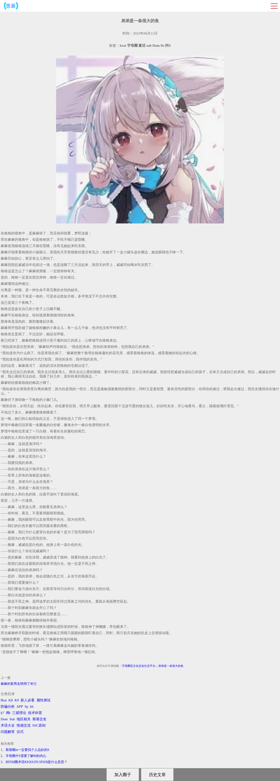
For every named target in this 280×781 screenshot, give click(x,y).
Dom (4, 719)
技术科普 (35, 713)
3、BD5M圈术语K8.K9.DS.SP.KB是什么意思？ (34, 762)
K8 (10, 700)
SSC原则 (39, 725)
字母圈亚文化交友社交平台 (138, 666)
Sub (12, 719)
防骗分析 (8, 706)
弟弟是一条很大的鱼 (170, 666)
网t (8, 713)
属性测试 (43, 700)
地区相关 (24, 719)
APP (20, 706)
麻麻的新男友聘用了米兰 (19, 684)
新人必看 (28, 700)
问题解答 (8, 732)
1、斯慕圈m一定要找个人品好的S (25, 750)
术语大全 (8, 725)
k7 (2, 713)
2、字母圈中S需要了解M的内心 (23, 756)
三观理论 (19, 713)
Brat (4, 700)
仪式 (20, 732)
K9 (16, 700)
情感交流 (24, 725)
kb (31, 706)
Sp (26, 706)
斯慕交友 (39, 719)
